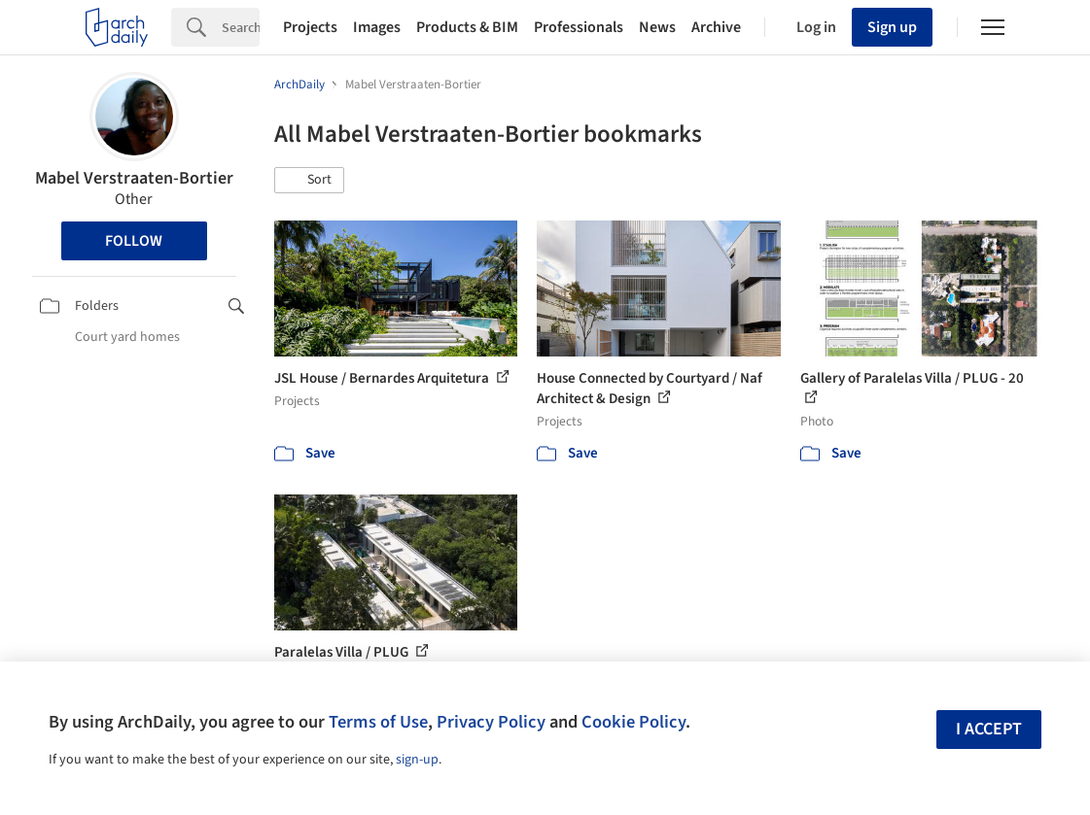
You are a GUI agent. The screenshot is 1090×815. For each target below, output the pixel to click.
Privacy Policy (491, 721)
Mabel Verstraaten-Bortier (134, 178)
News (657, 27)
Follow (133, 241)
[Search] (241, 27)
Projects (310, 27)
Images (377, 27)
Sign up (892, 27)
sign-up (417, 759)
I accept (989, 729)
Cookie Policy (633, 721)
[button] (309, 180)
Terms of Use (378, 721)
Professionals (578, 27)
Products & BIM (467, 27)
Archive (716, 27)
